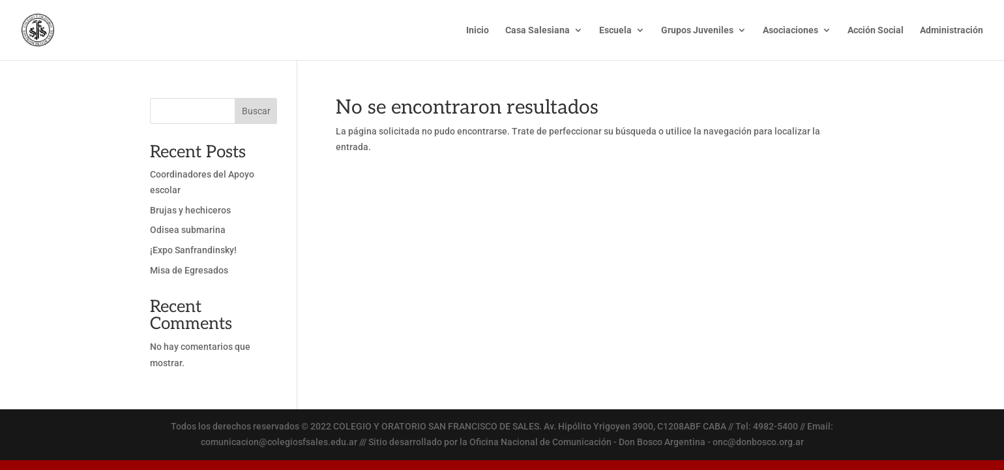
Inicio (477, 30)
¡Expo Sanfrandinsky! (193, 250)
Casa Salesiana (537, 30)
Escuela (615, 30)
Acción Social (876, 30)
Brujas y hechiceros (190, 210)
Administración (951, 30)
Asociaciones (790, 30)
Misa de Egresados (189, 270)
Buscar (256, 111)
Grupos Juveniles (697, 30)
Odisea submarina (188, 230)
